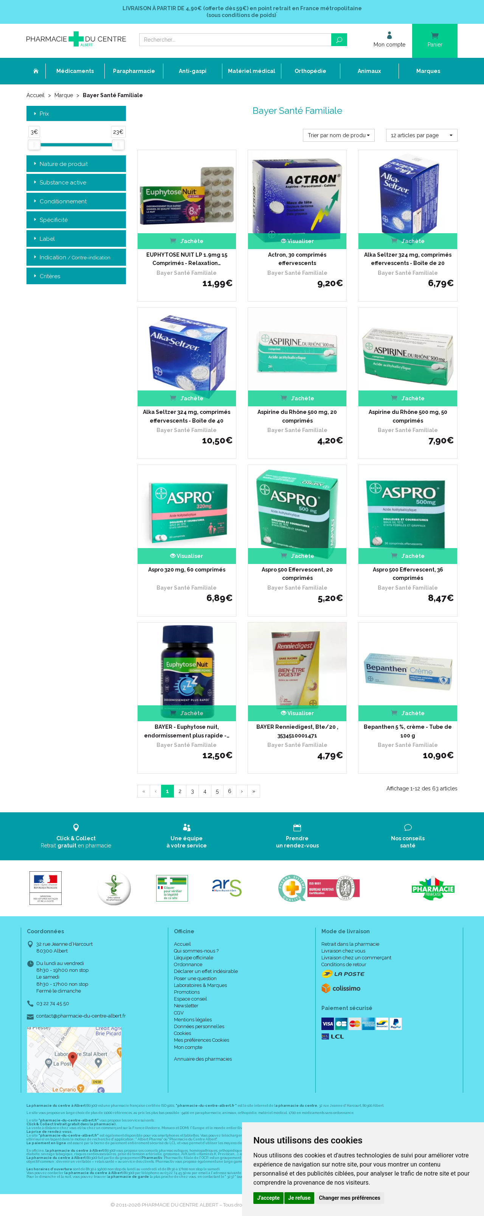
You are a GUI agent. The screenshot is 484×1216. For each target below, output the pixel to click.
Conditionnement (59, 202)
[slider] (34, 144)
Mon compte (188, 1047)
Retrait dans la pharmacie (350, 944)
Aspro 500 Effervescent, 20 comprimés (297, 574)
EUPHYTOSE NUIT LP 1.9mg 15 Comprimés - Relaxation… (186, 259)
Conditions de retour (343, 964)
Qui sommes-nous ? (196, 951)
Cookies (182, 1033)
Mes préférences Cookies (201, 1040)
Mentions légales (193, 1019)
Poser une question (195, 978)
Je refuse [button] (299, 1198)
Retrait (76, 836)
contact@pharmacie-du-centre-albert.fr (81, 1016)
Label (43, 239)
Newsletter (186, 1005)
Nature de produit (60, 164)
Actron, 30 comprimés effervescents (297, 259)
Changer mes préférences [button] (349, 1198)
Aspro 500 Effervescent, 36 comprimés (408, 574)
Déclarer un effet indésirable (206, 971)
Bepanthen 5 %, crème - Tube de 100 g (408, 731)
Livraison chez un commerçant (356, 957)
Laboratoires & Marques (200, 985)
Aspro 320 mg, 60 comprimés (186, 570)
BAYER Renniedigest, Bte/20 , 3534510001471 (297, 731)
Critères (46, 276)
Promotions (187, 992)
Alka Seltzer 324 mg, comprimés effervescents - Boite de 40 (186, 416)
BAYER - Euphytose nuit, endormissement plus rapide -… (187, 731)
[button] (338, 135)
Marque (63, 95)
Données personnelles (199, 1026)
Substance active (59, 183)
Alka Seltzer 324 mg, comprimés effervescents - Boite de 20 (407, 259)
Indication (71, 258)
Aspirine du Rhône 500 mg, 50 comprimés (408, 416)
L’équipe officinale (193, 957)
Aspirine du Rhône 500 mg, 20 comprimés (297, 416)
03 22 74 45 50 (52, 1003)
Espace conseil (190, 999)
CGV (179, 1013)
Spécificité (50, 220)
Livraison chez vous (343, 951)
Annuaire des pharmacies (203, 1059)
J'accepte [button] (268, 1198)
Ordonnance (188, 964)
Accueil (35, 95)
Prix (40, 114)
